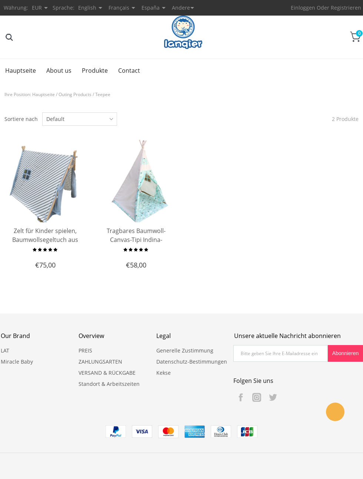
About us (58, 70)
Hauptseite (20, 70)
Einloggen (303, 7)
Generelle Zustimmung (184, 350)
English (87, 7)
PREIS (85, 350)
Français (119, 7)
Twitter (272, 397)
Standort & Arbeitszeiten (109, 383)
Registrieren (346, 7)
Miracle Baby (17, 361)
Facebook (240, 397)
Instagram (256, 397)
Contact (129, 70)
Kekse (163, 372)
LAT (5, 350)
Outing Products (75, 94)
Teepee (102, 94)
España (150, 7)
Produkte (95, 70)
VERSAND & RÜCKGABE (107, 372)
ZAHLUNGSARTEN (100, 361)
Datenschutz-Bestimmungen (191, 361)
